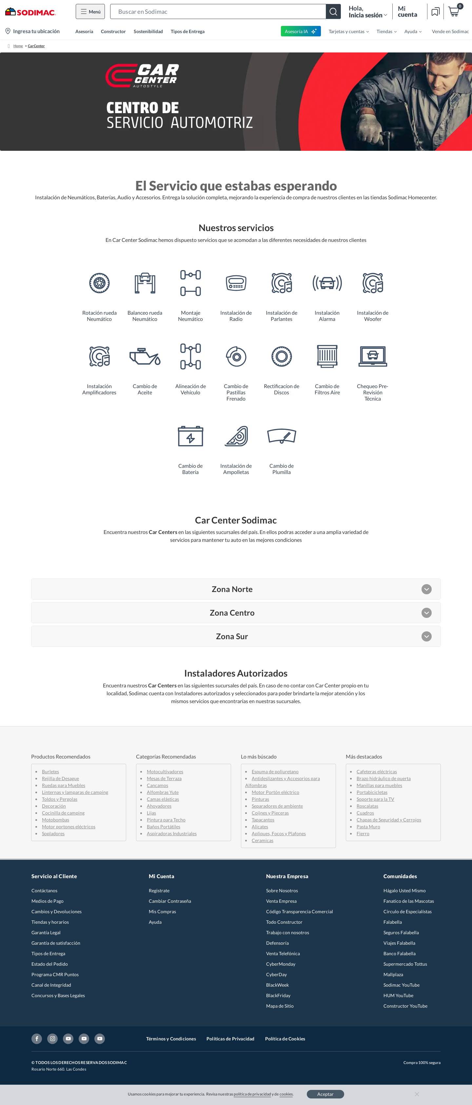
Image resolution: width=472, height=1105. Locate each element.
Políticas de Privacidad (230, 1038)
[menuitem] (345, 31)
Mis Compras (162, 911)
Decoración (54, 806)
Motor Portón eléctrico (275, 792)
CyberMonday (280, 964)
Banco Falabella (400, 953)
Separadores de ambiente (277, 806)
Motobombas (55, 819)
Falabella (393, 922)
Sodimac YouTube (402, 985)
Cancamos (157, 785)
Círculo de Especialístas (408, 911)
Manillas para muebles (379, 785)
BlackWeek (277, 985)
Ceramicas (262, 840)
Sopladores (53, 833)
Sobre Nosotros (282, 890)
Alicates (260, 826)
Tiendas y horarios (50, 922)
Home (18, 46)
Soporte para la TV (375, 799)
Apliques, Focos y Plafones (279, 833)
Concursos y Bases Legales (58, 995)
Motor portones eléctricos (68, 826)
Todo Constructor (284, 922)
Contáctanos (44, 890)
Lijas (151, 813)
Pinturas (260, 799)
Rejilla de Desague (60, 778)
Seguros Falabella (401, 932)
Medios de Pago (47, 901)
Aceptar (325, 1094)
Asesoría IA (301, 31)
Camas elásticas (163, 799)
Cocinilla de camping (63, 813)
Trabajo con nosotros (287, 932)
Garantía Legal (46, 932)
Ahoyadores (159, 806)
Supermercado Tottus (405, 964)
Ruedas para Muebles (63, 785)
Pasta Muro (368, 826)
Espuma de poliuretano (275, 771)
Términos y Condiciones (171, 1038)
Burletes (50, 771)
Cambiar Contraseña (170, 901)
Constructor (113, 31)
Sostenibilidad (148, 31)
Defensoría (277, 943)
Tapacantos (263, 819)
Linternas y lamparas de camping (75, 792)
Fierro (363, 833)
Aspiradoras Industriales (172, 833)
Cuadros (365, 813)
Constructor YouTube (405, 1006)
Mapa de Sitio (280, 1006)
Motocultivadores (165, 771)
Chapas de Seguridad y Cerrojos (389, 819)
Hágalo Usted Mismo (405, 890)
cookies (286, 1094)
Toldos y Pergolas (59, 799)
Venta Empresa (281, 901)
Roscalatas (367, 806)
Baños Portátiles (163, 826)
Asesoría (84, 31)
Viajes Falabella (399, 943)
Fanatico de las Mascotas (409, 901)
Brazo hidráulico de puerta (384, 778)
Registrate (159, 890)
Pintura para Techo (166, 819)
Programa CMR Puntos (55, 974)
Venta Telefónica (283, 953)
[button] (225, 11)
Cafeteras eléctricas (377, 771)
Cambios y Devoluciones (56, 911)
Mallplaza (393, 974)
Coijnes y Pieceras (270, 813)
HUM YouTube (398, 995)
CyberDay (276, 974)
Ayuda (155, 922)
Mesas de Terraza (164, 778)
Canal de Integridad (51, 985)
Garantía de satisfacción (55, 943)
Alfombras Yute (163, 792)
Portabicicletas (372, 792)
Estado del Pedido (49, 964)
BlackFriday (278, 995)
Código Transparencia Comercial (299, 911)
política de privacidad (252, 1094)
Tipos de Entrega (188, 31)
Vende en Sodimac (450, 31)
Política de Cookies (285, 1038)
